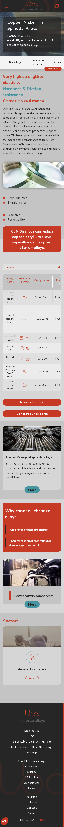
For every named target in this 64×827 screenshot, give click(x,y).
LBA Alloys (14, 62)
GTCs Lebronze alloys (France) (31, 741)
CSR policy (31, 777)
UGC (32, 736)
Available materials (38, 62)
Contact (53, 69)
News (31, 788)
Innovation (31, 766)
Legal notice (31, 730)
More (32, 490)
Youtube (31, 797)
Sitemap (31, 752)
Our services (31, 783)
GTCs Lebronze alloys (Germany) (31, 747)
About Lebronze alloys (32, 761)
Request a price (32, 402)
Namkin (41, 820)
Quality (31, 772)
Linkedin (31, 802)
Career (31, 813)
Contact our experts (32, 413)
